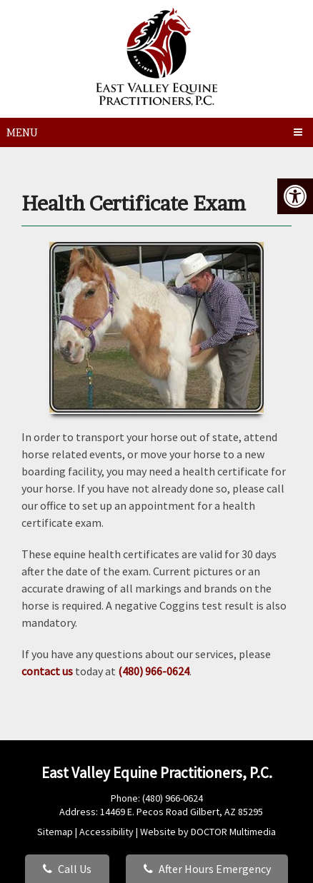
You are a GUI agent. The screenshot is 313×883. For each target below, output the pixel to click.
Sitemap (55, 831)
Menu (22, 132)
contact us (47, 671)
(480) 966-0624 (153, 671)
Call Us (67, 869)
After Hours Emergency (207, 869)
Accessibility (106, 831)
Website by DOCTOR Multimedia (208, 831)
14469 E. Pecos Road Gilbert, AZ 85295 (181, 811)
